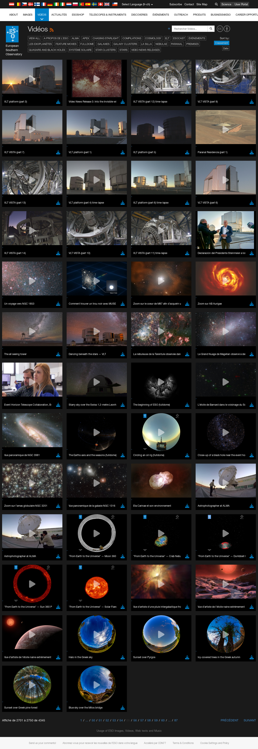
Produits (199, 14)
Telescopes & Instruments (107, 14)
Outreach (181, 14)
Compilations (131, 38)
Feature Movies (66, 44)
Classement (221, 43)
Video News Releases (145, 49)
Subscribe (175, 4)
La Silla (146, 44)
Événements (161, 14)
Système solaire (80, 49)
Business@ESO (221, 14)
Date (225, 48)
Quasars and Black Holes (47, 49)
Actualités (59, 14)
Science (226, 4)
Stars (124, 49)
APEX (86, 38)
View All (34, 38)
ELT (167, 38)
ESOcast (179, 38)
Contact (189, 4)
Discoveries (139, 14)
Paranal (177, 44)
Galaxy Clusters (125, 44)
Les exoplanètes (40, 44)
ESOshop (78, 14)
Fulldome (87, 44)
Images (27, 14)
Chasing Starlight (106, 38)
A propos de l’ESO (56, 38)
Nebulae (161, 44)
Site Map (201, 4)
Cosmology (153, 38)
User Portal (241, 4)
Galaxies (104, 44)
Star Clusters (105, 49)
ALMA (75, 38)
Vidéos (42, 17)
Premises (192, 44)
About (13, 14)
